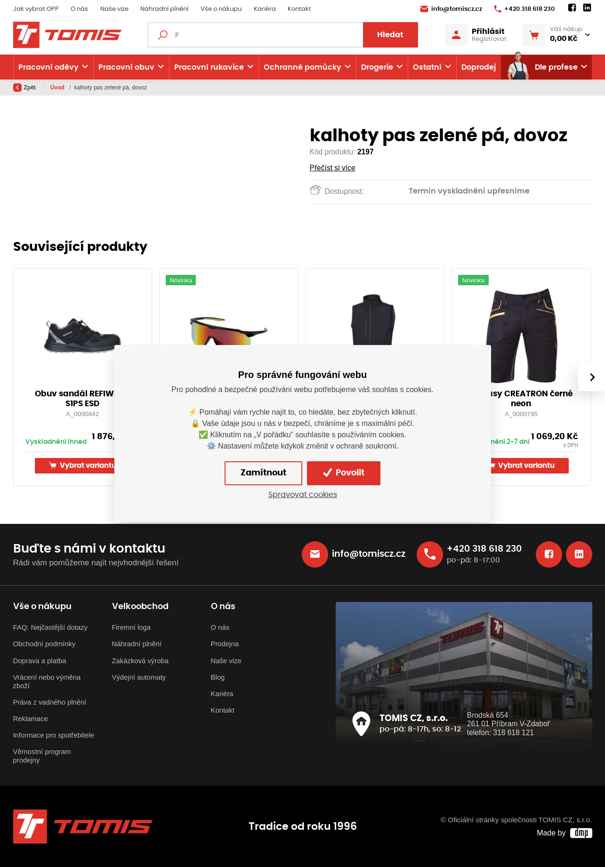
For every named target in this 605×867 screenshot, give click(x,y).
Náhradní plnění (164, 9)
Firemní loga (131, 627)
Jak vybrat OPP (36, 9)
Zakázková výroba (140, 661)
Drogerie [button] (377, 67)
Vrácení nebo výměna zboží (47, 682)
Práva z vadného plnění (50, 702)
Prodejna (225, 644)
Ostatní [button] (427, 67)
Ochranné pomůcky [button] (302, 67)
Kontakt (299, 9)
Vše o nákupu (221, 9)
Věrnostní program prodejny (42, 756)
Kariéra (265, 9)
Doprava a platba (39, 661)
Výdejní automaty (139, 677)
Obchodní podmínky (44, 644)
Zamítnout (263, 473)
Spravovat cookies (302, 494)
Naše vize (114, 9)
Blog (218, 677)
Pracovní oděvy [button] (48, 67)
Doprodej (478, 67)
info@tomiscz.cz (451, 9)
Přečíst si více (332, 168)
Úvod (58, 87)
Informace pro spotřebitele (53, 735)
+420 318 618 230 (524, 9)
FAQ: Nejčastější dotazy (50, 627)
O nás (79, 9)
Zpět (24, 87)
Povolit (343, 472)
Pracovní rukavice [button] (209, 67)
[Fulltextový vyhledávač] (282, 35)
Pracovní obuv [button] (126, 67)
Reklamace (30, 718)
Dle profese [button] (542, 67)
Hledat (390, 35)
